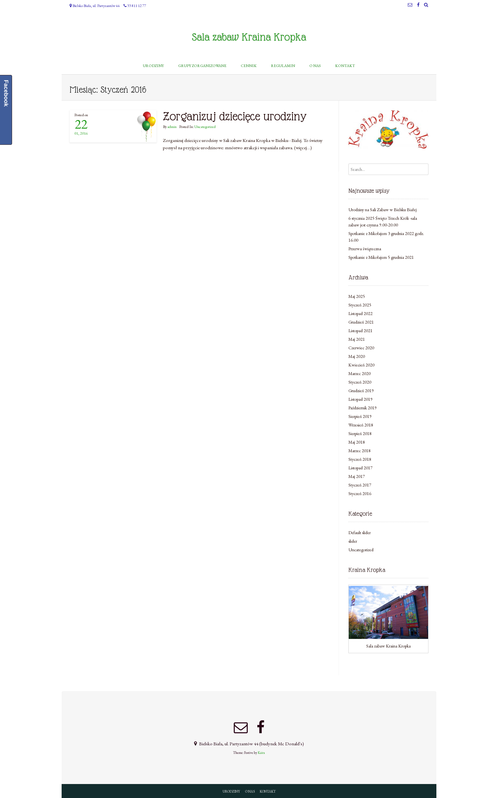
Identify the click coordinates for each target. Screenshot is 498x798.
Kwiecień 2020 (361, 365)
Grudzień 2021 (361, 322)
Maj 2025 (356, 296)
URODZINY (231, 791)
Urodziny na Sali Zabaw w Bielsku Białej (382, 209)
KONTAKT (268, 791)
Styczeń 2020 (359, 382)
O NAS (250, 791)
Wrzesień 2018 (360, 425)
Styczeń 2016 (359, 493)
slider (352, 541)
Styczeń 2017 (359, 485)
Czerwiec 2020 (361, 348)
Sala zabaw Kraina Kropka (249, 37)
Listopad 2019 (360, 399)
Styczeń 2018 (359, 459)
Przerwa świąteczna (364, 248)
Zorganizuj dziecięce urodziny (235, 116)
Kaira (261, 752)
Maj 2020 (356, 356)
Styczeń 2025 (359, 305)
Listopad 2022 (360, 313)
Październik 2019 (362, 408)
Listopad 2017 (360, 468)
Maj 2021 (356, 339)
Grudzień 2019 (361, 390)
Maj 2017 (356, 476)
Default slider (359, 532)
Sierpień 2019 (360, 416)
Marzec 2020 (359, 373)
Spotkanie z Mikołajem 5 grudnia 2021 (381, 257)
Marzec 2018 (359, 450)
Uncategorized (205, 126)
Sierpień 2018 (360, 433)
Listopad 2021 (360, 330)
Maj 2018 (356, 442)
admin (172, 126)
